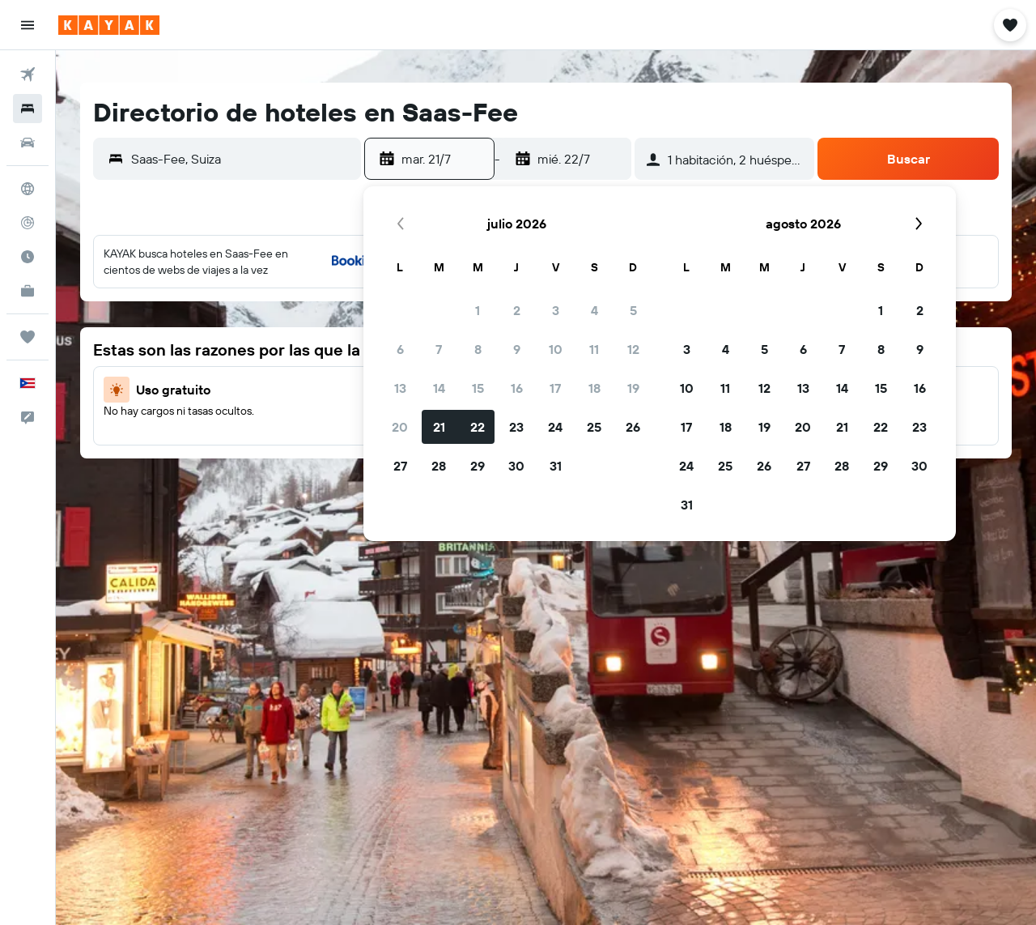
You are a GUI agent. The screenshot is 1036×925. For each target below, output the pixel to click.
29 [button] (477, 466)
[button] (27, 25)
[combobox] (242, 158)
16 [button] (517, 388)
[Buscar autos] (27, 142)
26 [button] (633, 427)
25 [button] (594, 427)
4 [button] (594, 310)
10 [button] (556, 349)
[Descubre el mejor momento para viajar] (27, 257)
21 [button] (439, 427)
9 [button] (516, 349)
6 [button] (400, 349)
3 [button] (555, 310)
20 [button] (400, 427)
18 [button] (594, 388)
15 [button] (478, 388)
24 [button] (555, 427)
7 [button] (438, 349)
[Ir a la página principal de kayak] (108, 25)
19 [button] (633, 388)
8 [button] (478, 349)
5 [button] (633, 310)
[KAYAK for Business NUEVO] (27, 291)
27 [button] (400, 466)
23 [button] (516, 427)
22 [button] (477, 427)
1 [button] (477, 310)
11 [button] (594, 349)
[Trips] (27, 337)
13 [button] (400, 388)
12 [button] (633, 349)
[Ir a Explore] (27, 189)
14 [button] (439, 388)
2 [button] (516, 310)
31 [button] (556, 466)
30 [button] (516, 466)
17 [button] (555, 388)
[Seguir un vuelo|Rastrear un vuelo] (27, 223)
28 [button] (438, 466)
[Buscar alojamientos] (27, 108)
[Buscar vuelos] (27, 74)
